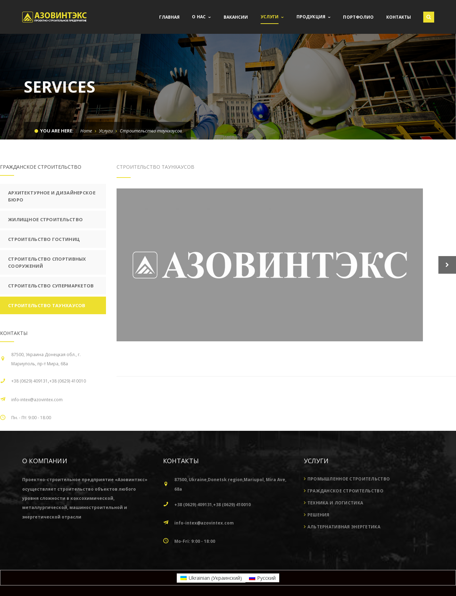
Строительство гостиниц (44, 239)
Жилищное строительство (45, 219)
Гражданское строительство (345, 491)
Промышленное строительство (348, 479)
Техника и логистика (335, 503)
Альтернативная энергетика (343, 527)
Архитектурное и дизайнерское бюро (51, 196)
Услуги (106, 131)
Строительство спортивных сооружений (47, 262)
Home (86, 131)
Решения (318, 515)
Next (447, 265)
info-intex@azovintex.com (37, 400)
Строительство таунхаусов (47, 305)
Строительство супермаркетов (51, 286)
